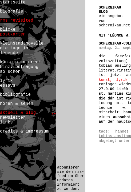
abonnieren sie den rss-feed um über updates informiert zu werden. (70, 178)
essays (7, 85)
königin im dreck (20, 62)
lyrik (6, 80)
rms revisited (16, 20)
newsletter (13, 117)
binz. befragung (19, 67)
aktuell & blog (18, 112)
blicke (7, 29)
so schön (10, 71)
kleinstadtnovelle (21, 43)
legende (9, 53)
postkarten (13, 34)
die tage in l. (18, 48)
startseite (13, 2)
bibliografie (15, 94)
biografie (11, 11)
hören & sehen (16, 103)
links (6, 122)
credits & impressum (24, 131)
